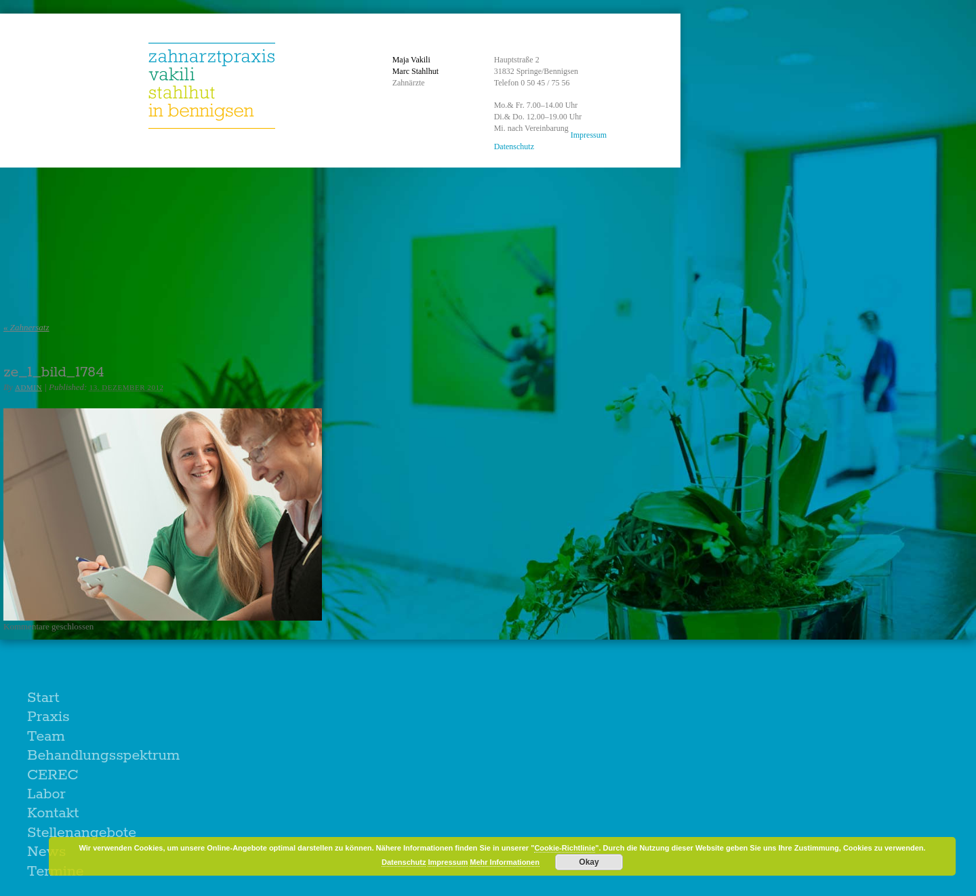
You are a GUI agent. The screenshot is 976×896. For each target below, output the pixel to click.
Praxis (48, 716)
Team (46, 736)
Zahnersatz (26, 327)
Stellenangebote (81, 832)
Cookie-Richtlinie (564, 848)
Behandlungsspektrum (103, 755)
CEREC (53, 775)
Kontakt (53, 813)
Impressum (589, 135)
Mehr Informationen (505, 862)
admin (28, 387)
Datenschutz (514, 146)
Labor (46, 794)
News (46, 851)
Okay (588, 862)
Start (43, 697)
